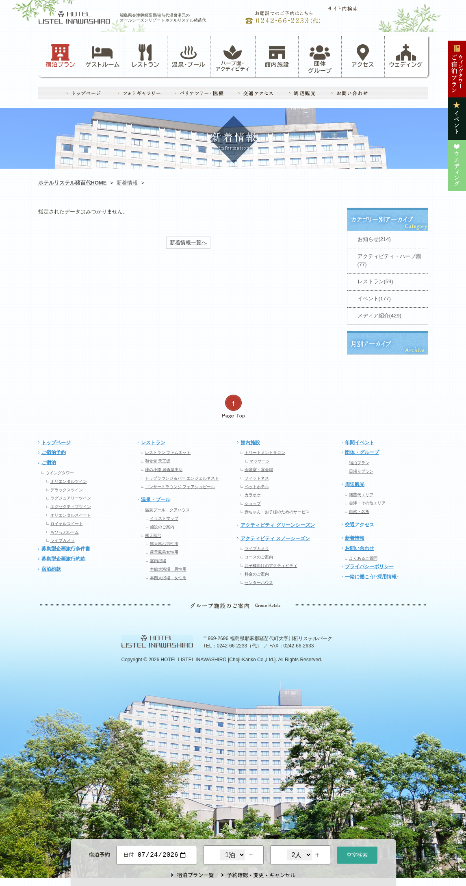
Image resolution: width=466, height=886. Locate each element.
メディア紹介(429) (379, 316)
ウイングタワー (60, 473)
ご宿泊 (48, 462)
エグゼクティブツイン (70, 506)
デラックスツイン (66, 490)
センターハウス (259, 582)
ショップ (253, 503)
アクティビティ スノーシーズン (275, 538)
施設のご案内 (162, 527)
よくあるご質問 (363, 558)
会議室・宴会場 (259, 469)
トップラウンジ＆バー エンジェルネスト (182, 478)
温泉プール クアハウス (167, 510)
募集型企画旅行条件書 (65, 549)
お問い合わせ (359, 548)
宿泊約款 (51, 569)
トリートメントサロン (265, 452)
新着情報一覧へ (188, 242)
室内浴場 (158, 560)
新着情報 (127, 183)
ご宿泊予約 (53, 452)
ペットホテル (257, 486)
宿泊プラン (60, 56)
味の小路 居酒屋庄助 (164, 469)
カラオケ (253, 495)
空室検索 (357, 854)
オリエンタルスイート (70, 515)
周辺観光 (354, 484)
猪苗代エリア (361, 495)
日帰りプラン (361, 471)
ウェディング (406, 56)
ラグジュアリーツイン (70, 498)
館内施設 (277, 56)
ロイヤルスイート (66, 523)
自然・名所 (359, 511)
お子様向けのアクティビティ (271, 565)
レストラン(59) (375, 281)
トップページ (56, 442)
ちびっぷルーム (64, 532)
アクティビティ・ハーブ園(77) (389, 260)
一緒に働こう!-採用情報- (372, 577)
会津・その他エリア (367, 503)
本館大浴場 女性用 (168, 577)
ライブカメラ (62, 540)
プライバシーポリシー (369, 566)
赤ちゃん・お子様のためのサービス (277, 512)
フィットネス (257, 478)
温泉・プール (188, 56)
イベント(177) (374, 298)
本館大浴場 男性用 (168, 569)
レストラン (145, 56)
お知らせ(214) (374, 239)
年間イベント (359, 442)
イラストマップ (164, 518)
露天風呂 (153, 535)
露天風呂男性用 (164, 543)
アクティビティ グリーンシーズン (278, 525)
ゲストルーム (103, 56)
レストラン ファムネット (168, 452)
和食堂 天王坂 (158, 461)
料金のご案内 (257, 574)
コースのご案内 (259, 557)
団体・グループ (362, 452)
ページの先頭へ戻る (233, 406)
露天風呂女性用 (164, 552)
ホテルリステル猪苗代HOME (72, 183)
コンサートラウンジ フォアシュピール (180, 486)
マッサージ (259, 461)
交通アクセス (359, 525)
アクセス (363, 56)
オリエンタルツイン (68, 481)
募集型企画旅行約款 (63, 559)
